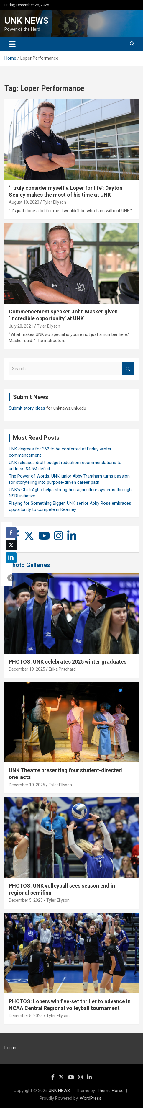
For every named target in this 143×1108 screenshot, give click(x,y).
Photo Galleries (29, 564)
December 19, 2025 (27, 669)
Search (128, 368)
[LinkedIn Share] (11, 557)
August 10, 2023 (24, 202)
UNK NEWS (26, 20)
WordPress (90, 1098)
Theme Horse (110, 1090)
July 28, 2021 (21, 326)
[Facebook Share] (11, 532)
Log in (10, 1047)
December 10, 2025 (27, 784)
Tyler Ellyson (54, 202)
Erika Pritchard (62, 669)
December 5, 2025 (26, 900)
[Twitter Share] (11, 545)
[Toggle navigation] (12, 44)
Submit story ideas (27, 408)
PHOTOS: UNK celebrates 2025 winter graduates (67, 661)
